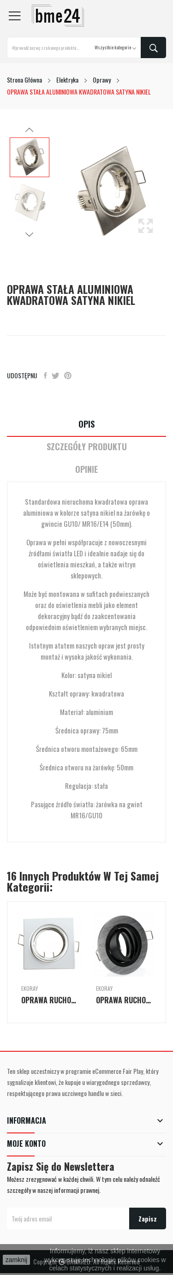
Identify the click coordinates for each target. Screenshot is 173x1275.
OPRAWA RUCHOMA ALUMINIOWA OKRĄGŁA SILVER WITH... (124, 1000)
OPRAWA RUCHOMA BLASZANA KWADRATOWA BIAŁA (49, 1000)
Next (29, 234)
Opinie (86, 469)
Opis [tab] (86, 424)
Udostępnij (45, 375)
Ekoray (29, 988)
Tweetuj (55, 375)
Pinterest (68, 375)
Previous (29, 130)
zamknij (16, 1259)
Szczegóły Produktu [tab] (87, 447)
